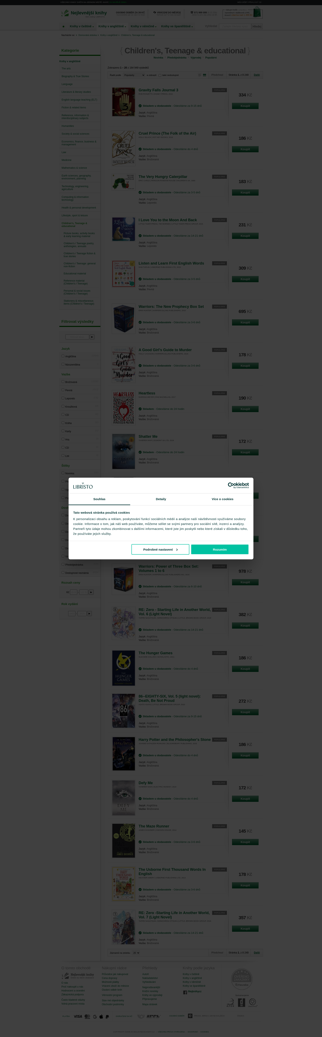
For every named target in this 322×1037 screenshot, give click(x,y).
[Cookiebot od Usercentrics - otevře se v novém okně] (231, 485)
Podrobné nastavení (160, 549)
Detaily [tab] (161, 499)
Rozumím (220, 549)
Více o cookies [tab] (222, 499)
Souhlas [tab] (99, 499)
